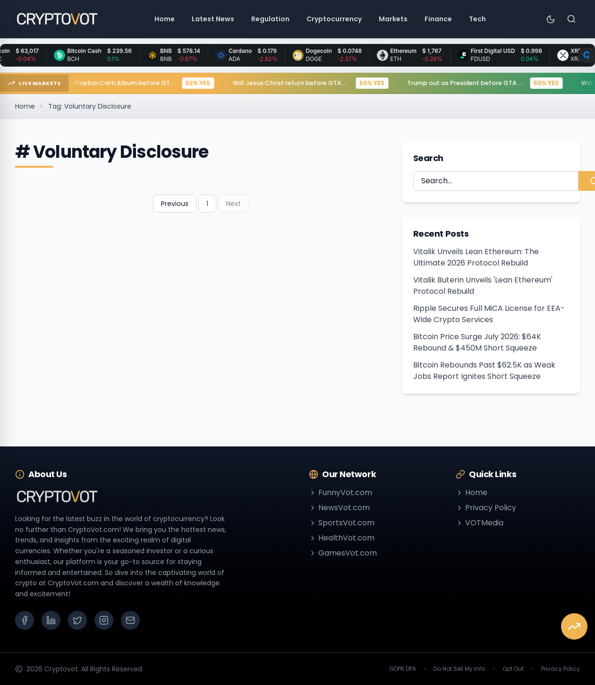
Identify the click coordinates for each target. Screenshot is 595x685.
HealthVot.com (341, 537)
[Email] (130, 620)
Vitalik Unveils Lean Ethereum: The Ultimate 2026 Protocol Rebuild (476, 257)
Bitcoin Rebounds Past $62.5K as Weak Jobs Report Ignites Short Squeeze (484, 371)
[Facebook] (24, 620)
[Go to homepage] (57, 18)
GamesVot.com (343, 553)
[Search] (571, 18)
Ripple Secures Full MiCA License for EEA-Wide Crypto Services (489, 314)
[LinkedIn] (51, 620)
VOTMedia (479, 522)
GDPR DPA (402, 669)
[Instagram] (103, 620)
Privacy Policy (486, 507)
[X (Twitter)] (77, 620)
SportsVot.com (341, 522)
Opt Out (513, 669)
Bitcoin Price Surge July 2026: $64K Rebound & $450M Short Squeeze (477, 342)
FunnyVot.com (340, 492)
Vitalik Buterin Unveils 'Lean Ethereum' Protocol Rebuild (482, 285)
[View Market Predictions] (574, 626)
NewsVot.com (339, 507)
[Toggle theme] (550, 18)
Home (25, 106)
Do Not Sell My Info (459, 669)
